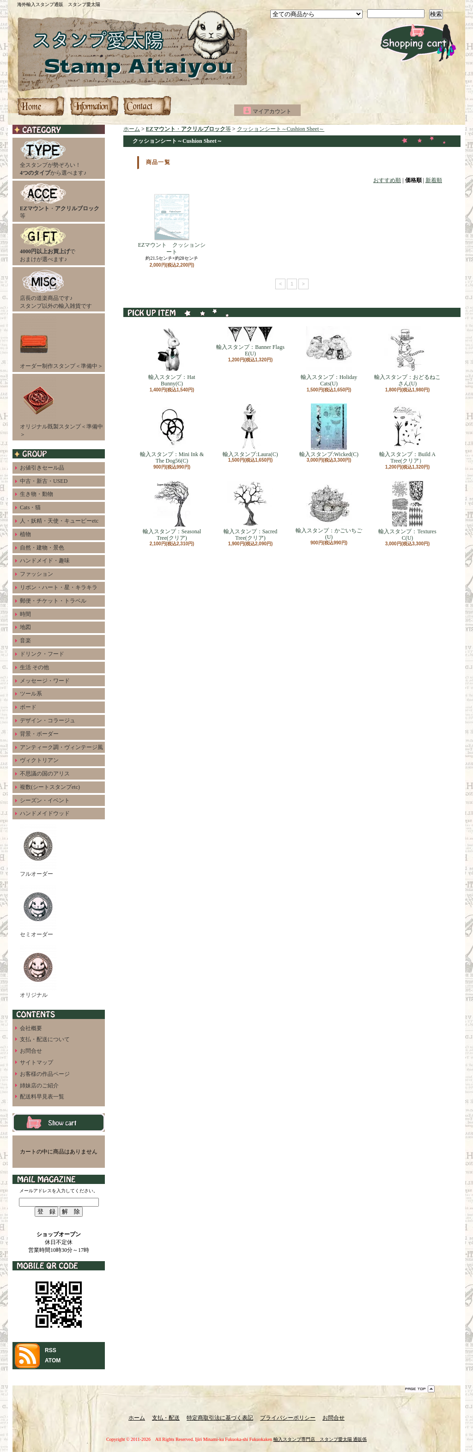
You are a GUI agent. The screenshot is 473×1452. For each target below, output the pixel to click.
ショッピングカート (418, 42)
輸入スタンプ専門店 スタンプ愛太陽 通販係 (320, 1439)
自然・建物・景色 (42, 547)
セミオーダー (38, 911)
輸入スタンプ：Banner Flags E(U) (250, 341)
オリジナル (38, 971)
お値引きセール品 (42, 467)
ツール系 (31, 693)
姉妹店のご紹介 (39, 1085)
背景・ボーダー (39, 734)
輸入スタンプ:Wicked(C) (328, 430)
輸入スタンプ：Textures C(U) (407, 511)
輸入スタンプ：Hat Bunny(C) (171, 356)
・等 (59, 201)
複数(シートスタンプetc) (50, 787)
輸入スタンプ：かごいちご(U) (329, 510)
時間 (25, 614)
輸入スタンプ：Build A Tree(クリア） (407, 433)
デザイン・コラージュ (47, 720)
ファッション (36, 574)
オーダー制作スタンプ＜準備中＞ (61, 342)
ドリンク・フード (42, 654)
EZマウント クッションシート (172, 224)
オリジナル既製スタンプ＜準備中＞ (61, 407)
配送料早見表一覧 (42, 1096)
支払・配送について (94, 106)
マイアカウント (272, 111)
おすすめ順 (387, 180)
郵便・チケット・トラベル (53, 601)
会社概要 (31, 1028)
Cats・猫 (30, 507)
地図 (25, 627)
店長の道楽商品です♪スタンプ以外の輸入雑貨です (56, 289)
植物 (25, 534)
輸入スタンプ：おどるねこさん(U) (407, 356)
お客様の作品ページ (45, 1074)
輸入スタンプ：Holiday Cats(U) (329, 356)
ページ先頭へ (420, 1388)
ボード (28, 707)
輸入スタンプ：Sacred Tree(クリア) (251, 511)
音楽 (25, 640)
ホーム (41, 106)
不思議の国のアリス (45, 773)
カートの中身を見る (58, 1122)
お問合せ (146, 106)
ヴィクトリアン (39, 760)
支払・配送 (166, 1418)
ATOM (53, 1360)
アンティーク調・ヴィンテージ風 (61, 747)
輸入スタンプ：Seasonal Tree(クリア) (172, 511)
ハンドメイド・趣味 (45, 560)
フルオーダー (38, 850)
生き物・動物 (36, 494)
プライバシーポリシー (287, 1418)
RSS (50, 1350)
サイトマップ (36, 1062)
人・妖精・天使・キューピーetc (59, 521)
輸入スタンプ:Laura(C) (250, 430)
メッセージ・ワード (45, 680)
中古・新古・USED (43, 481)
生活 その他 (34, 667)
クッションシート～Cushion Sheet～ (281, 129)
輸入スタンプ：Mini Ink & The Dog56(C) (172, 433)
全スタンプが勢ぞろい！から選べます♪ (53, 158)
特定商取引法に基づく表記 (220, 1418)
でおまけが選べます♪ (47, 244)
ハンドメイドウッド (45, 813)
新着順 (433, 180)
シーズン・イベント (45, 800)
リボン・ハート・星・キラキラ (58, 587)
